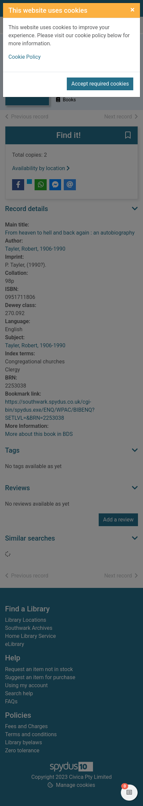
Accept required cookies (100, 84)
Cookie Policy (24, 57)
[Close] (132, 9)
